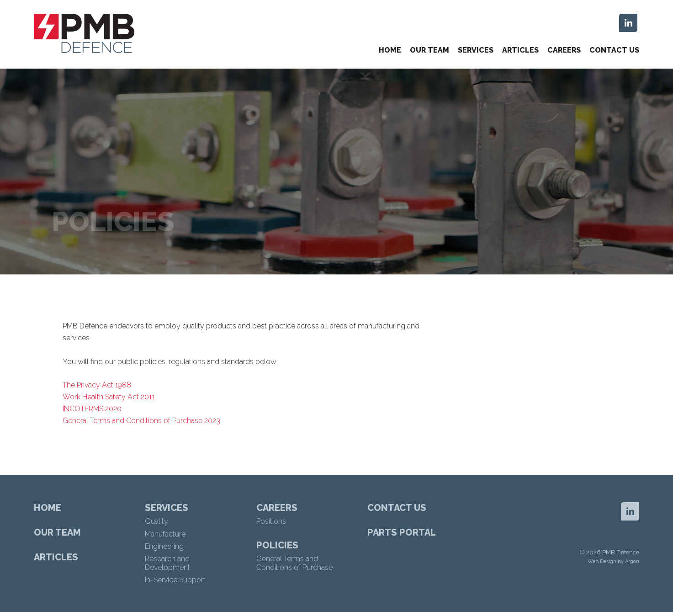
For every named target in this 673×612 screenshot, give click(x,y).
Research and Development (167, 563)
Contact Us (614, 50)
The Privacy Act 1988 (97, 385)
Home (390, 50)
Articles (520, 50)
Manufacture (165, 534)
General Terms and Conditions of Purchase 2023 (141, 420)
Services (475, 50)
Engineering (164, 546)
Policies (277, 545)
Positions (271, 521)
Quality (156, 521)
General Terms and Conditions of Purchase (294, 563)
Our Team (429, 50)
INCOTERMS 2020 (92, 408)
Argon (632, 561)
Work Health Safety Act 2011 (108, 396)
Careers (564, 50)
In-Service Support (175, 579)
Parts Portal (401, 532)
